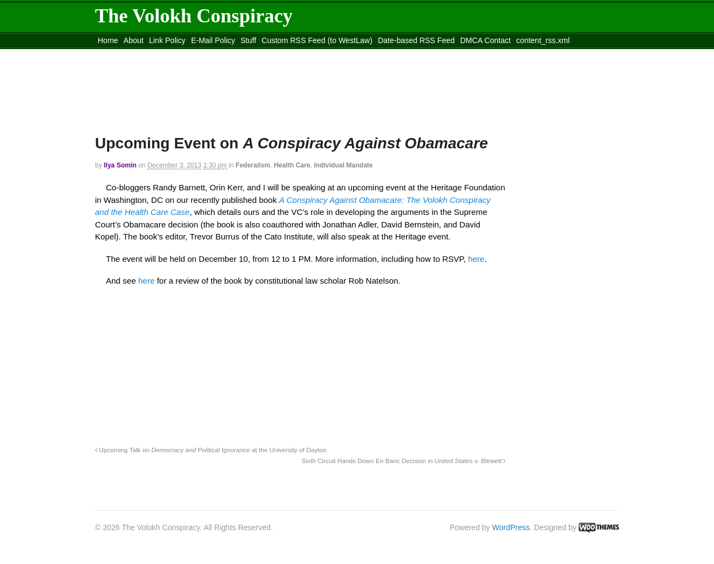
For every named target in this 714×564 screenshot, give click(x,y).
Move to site (253, 54)
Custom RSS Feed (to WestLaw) (316, 40)
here (476, 258)
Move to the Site (155, 54)
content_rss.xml (543, 40)
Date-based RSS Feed (416, 40)
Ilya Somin (120, 165)
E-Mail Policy (213, 40)
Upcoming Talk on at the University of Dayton (210, 449)
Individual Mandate (343, 165)
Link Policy (167, 40)
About (133, 40)
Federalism (253, 165)
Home (108, 40)
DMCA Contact (485, 40)
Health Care (292, 165)
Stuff (249, 40)
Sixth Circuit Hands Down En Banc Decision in (403, 460)
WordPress (511, 527)
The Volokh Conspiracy (194, 16)
